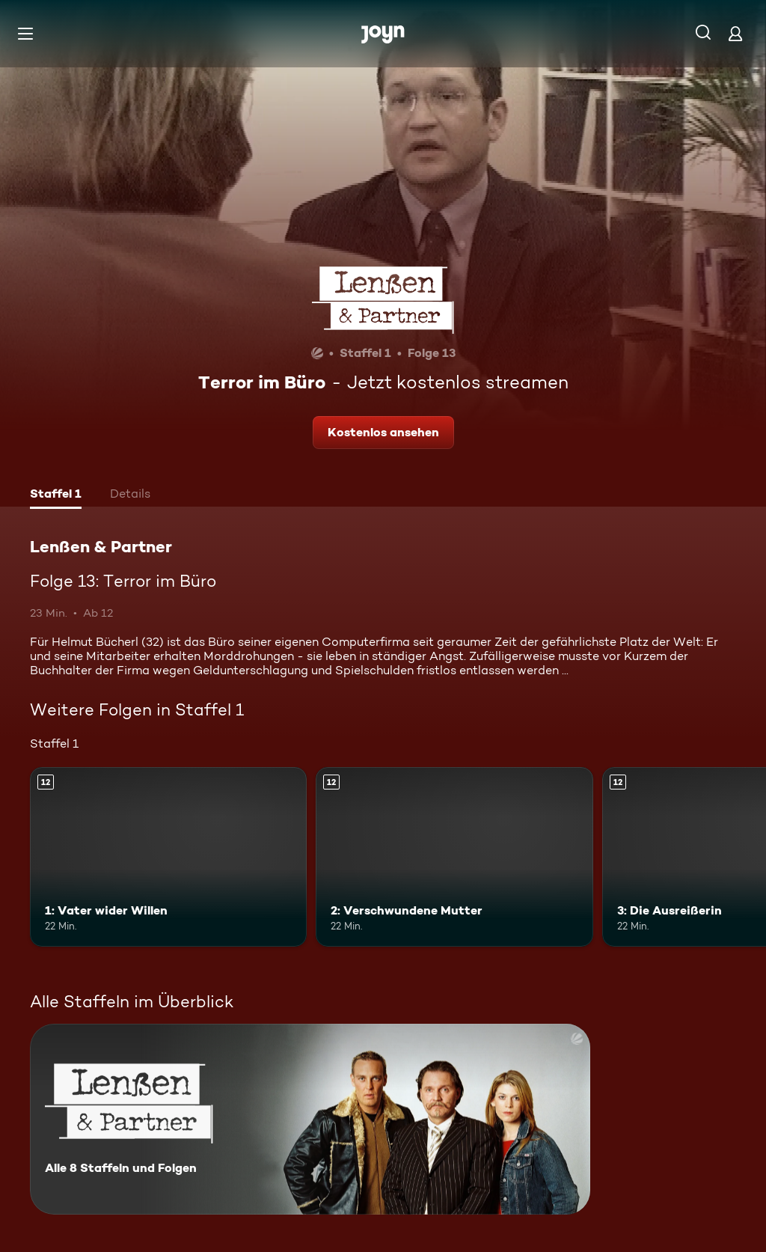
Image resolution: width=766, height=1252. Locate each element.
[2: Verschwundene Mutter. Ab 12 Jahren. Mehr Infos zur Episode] (454, 857)
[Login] (735, 33)
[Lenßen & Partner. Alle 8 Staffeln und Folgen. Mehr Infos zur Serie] (310, 1119)
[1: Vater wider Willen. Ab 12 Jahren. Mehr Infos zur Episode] (168, 857)
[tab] (56, 495)
